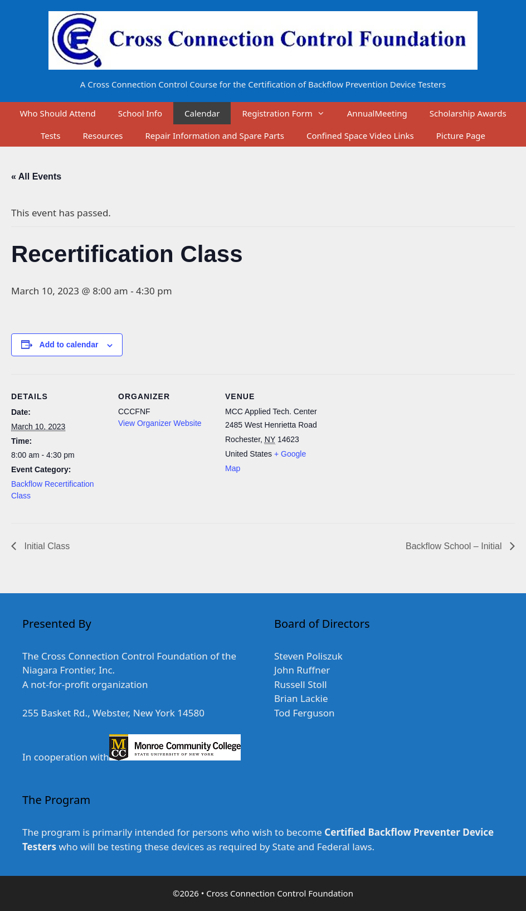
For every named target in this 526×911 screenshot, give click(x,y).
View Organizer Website (160, 423)
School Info (140, 113)
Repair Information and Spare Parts (214, 135)
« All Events (36, 176)
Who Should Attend (57, 113)
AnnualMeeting (377, 113)
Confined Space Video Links (360, 135)
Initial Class (46, 546)
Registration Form (288, 113)
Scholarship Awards (468, 113)
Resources (102, 135)
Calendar (202, 113)
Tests (51, 135)
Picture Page (460, 135)
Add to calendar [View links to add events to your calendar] (69, 344)
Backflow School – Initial (455, 546)
